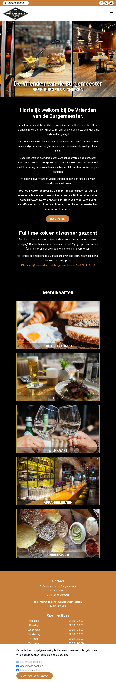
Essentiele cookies (31, 661)
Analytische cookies (31, 665)
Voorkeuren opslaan (34, 675)
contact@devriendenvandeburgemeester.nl (46, 265)
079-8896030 (16, 3)
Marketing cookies (30, 670)
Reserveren (57, 218)
